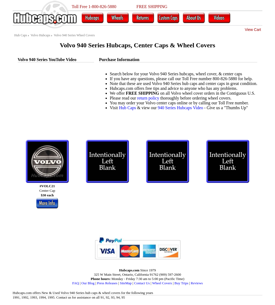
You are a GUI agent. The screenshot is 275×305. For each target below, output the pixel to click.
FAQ (75, 283)
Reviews (197, 283)
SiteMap (126, 283)
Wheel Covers (162, 283)
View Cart (253, 29)
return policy (148, 98)
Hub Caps (127, 107)
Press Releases (107, 283)
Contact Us (142, 283)
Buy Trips (182, 283)
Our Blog (88, 283)
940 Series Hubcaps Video (180, 107)
